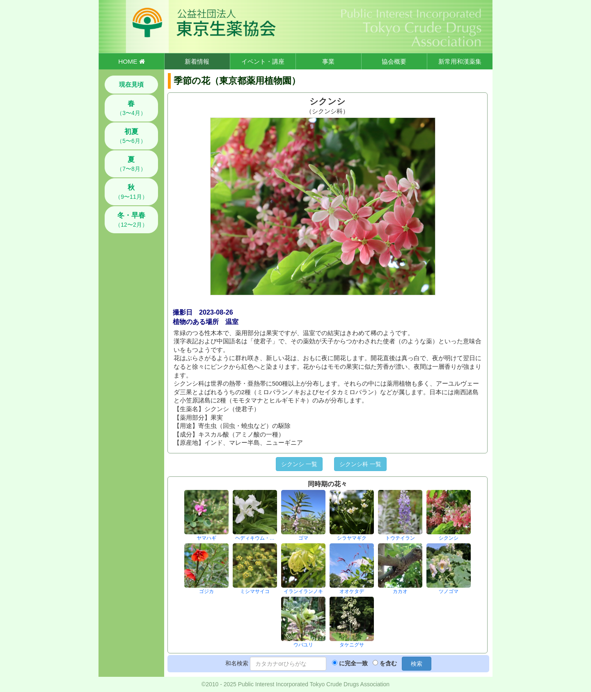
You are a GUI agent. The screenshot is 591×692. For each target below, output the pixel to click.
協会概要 (394, 61)
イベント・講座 (262, 61)
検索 (416, 663)
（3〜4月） (131, 108)
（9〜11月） (131, 192)
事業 (328, 61)
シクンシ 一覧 (299, 464)
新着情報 (197, 61)
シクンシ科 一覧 (360, 464)
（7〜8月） (131, 164)
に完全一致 (353, 663)
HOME (131, 61)
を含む (388, 663)
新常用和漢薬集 (459, 61)
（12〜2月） (131, 220)
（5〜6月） (131, 136)
